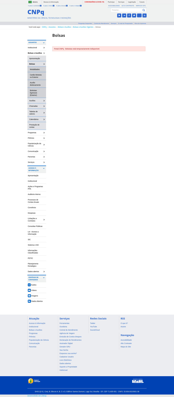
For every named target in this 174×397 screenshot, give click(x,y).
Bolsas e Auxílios (64, 27)
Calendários (33, 119)
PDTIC (30, 258)
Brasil (35, 2)
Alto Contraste (128, 5)
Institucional (32, 48)
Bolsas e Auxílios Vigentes (83, 27)
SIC (29, 240)
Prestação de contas (34, 126)
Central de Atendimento (101, 23)
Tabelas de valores (33, 113)
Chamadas (33, 106)
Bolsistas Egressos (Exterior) (33, 92)
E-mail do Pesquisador (125, 23)
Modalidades (35, 69)
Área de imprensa (140, 23)
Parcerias (31, 157)
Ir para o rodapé (75, 5)
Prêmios (31, 138)
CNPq (44, 27)
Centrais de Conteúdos (33, 279)
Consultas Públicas (35, 226)
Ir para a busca (62, 5)
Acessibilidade (114, 5)
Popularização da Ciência (34, 144)
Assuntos (52, 27)
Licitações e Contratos (32, 219)
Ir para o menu (48, 5)
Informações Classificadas (33, 251)
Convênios (32, 208)
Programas (32, 133)
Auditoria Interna (34, 194)
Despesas (31, 213)
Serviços (113, 23)
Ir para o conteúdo (34, 5)
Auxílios (32, 101)
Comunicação (33, 151)
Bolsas (98, 27)
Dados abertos (33, 271)
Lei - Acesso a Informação (33, 233)
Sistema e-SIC (33, 245)
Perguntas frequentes (85, 23)
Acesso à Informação (33, 169)
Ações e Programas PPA (35, 187)
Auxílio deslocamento (35, 84)
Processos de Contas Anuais (33, 201)
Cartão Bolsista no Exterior (36, 76)
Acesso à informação (51, 2)
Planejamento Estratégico (33, 265)
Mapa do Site (141, 5)
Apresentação (34, 58)
